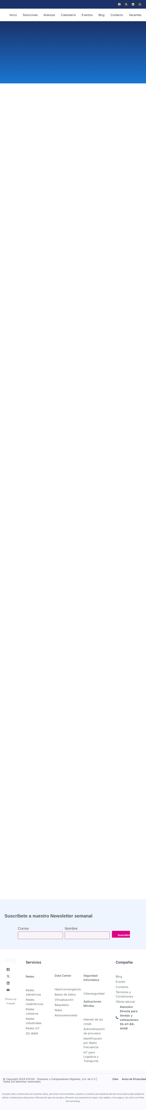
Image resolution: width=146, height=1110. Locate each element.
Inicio (13, 15)
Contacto (116, 15)
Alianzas (49, 15)
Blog (101, 15)
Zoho (115, 1079)
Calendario (68, 15)
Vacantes (135, 15)
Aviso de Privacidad (134, 1079)
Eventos (87, 15)
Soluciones (30, 15)
